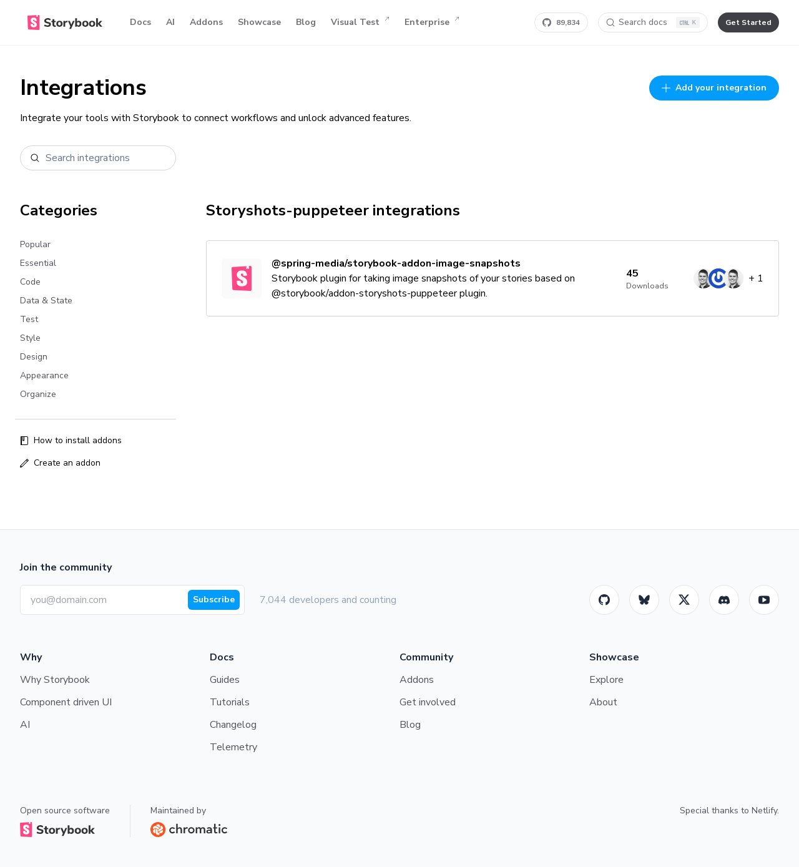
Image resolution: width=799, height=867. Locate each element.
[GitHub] (604, 600)
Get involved (428, 702)
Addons (206, 22)
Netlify (764, 810)
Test (29, 319)
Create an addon (60, 463)
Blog (306, 22)
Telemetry (233, 747)
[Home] (65, 22)
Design (33, 357)
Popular (35, 244)
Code (30, 282)
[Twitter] (684, 600)
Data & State (46, 300)
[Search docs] (653, 22)
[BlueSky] (644, 600)
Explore (606, 680)
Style (30, 338)
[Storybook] (724, 600)
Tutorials (230, 702)
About (603, 702)
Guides (225, 680)
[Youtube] (764, 600)
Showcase (259, 22)
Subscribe (214, 599)
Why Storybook (55, 680)
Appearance (44, 375)
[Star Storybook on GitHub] (561, 22)
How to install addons (71, 440)
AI (170, 22)
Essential (38, 263)
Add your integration (714, 88)
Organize (38, 394)
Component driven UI (66, 702)
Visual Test (360, 22)
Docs (140, 22)
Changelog (233, 725)
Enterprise (431, 22)
